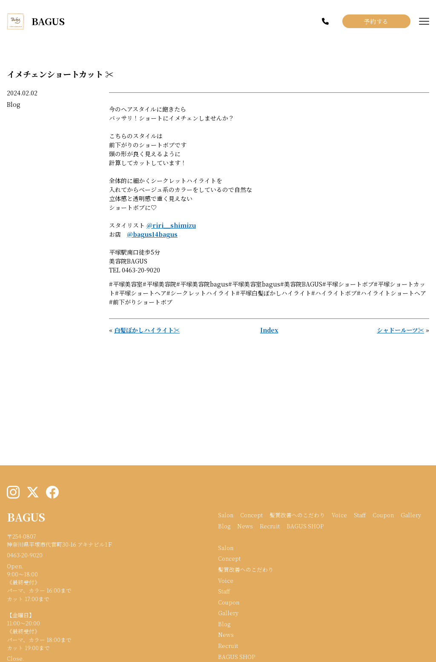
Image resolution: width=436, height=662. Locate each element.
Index (269, 330)
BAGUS (26, 516)
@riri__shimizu (171, 225)
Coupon (383, 515)
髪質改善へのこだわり (297, 515)
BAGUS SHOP (305, 526)
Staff (360, 515)
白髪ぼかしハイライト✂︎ (147, 330)
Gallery (411, 515)
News (245, 526)
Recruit (270, 526)
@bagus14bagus (152, 234)
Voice (339, 515)
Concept (251, 515)
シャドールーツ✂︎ (400, 330)
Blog (13, 104)
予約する (376, 21)
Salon (225, 515)
